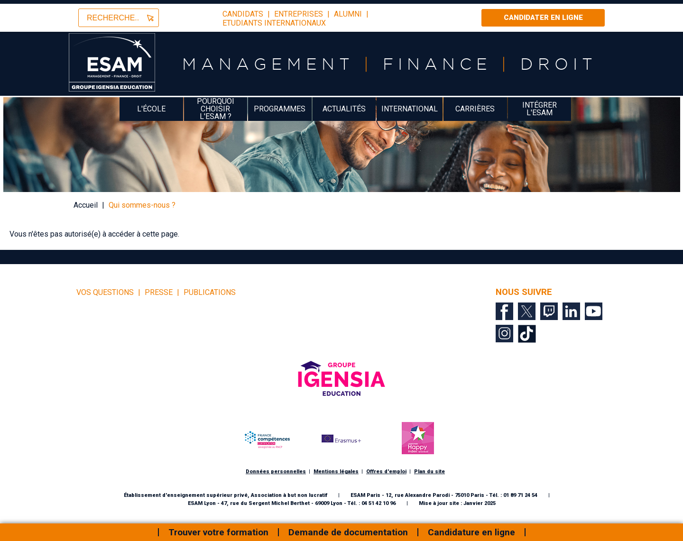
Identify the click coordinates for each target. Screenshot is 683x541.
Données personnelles (276, 471)
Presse (159, 292)
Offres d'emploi (386, 471)
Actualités (344, 108)
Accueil (86, 205)
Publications (210, 292)
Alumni (348, 14)
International (409, 108)
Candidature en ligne (471, 532)
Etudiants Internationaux (274, 23)
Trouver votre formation (218, 532)
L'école (151, 108)
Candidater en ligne (543, 17)
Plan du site (429, 471)
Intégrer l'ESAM (539, 109)
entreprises (298, 14)
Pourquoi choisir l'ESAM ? (215, 109)
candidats (242, 14)
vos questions (105, 292)
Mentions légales (336, 471)
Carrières (475, 108)
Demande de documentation (348, 532)
